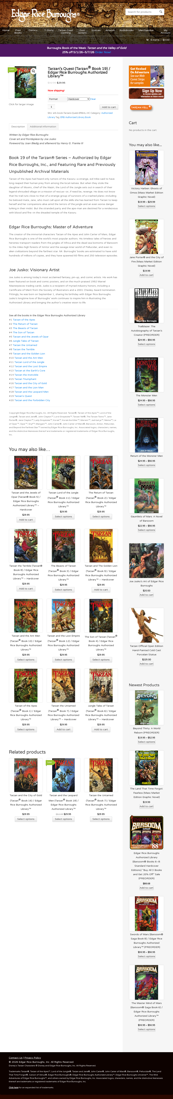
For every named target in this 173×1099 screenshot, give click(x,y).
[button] (33, 71)
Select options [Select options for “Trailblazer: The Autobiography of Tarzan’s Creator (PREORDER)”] (146, 344)
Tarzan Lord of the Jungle (29, 362)
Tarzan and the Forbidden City (32, 400)
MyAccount (165, 31)
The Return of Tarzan (25, 323)
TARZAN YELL (141, 107)
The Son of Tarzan (23, 332)
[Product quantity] (51, 107)
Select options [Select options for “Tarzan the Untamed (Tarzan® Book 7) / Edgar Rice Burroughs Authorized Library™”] (101, 819)
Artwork (110, 30)
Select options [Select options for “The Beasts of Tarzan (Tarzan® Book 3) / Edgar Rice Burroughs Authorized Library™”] (63, 589)
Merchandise (146, 31)
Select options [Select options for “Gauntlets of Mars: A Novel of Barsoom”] (146, 529)
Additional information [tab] (43, 126)
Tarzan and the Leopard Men (31, 391)
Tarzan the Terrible (24, 349)
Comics (33, 31)
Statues (96, 30)
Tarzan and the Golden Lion (29, 353)
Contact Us (15, 1057)
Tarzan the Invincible (26, 374)
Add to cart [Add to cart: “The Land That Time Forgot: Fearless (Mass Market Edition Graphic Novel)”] (146, 806)
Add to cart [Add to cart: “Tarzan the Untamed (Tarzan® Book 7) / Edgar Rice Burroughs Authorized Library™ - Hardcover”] (63, 729)
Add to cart (109, 107)
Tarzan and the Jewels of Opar (31, 336)
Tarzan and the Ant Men (28, 357)
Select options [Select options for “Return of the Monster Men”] (146, 465)
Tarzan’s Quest (23, 396)
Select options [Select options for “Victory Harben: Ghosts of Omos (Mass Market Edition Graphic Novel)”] (146, 206)
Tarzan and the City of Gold (30, 383)
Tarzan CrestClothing (65, 31)
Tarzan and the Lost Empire (30, 366)
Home (6, 30)
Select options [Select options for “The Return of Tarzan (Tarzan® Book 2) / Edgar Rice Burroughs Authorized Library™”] (101, 516)
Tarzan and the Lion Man (29, 387)
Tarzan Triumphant (25, 379)
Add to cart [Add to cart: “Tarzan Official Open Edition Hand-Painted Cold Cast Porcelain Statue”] (146, 663)
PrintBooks (18, 31)
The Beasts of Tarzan (25, 328)
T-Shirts (48, 30)
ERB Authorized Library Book (75, 117)
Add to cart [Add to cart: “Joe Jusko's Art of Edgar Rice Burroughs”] (146, 594)
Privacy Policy (32, 1057)
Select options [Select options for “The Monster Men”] (146, 404)
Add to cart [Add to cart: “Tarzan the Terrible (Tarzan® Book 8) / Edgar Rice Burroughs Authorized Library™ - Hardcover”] (26, 588)
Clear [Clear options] (93, 99)
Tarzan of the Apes (24, 319)
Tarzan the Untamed (25, 345)
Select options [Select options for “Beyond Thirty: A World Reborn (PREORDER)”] (146, 741)
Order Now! (103, 52)
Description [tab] (18, 126)
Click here (13, 1087)
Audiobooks (127, 30)
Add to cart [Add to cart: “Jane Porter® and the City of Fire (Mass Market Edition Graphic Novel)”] (146, 275)
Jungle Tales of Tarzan (26, 340)
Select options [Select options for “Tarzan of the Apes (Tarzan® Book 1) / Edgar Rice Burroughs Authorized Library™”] (25, 729)
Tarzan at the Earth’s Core (29, 370)
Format (53, 99)
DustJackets (82, 31)
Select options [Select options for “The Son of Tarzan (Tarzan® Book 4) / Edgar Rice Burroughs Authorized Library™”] (101, 659)
